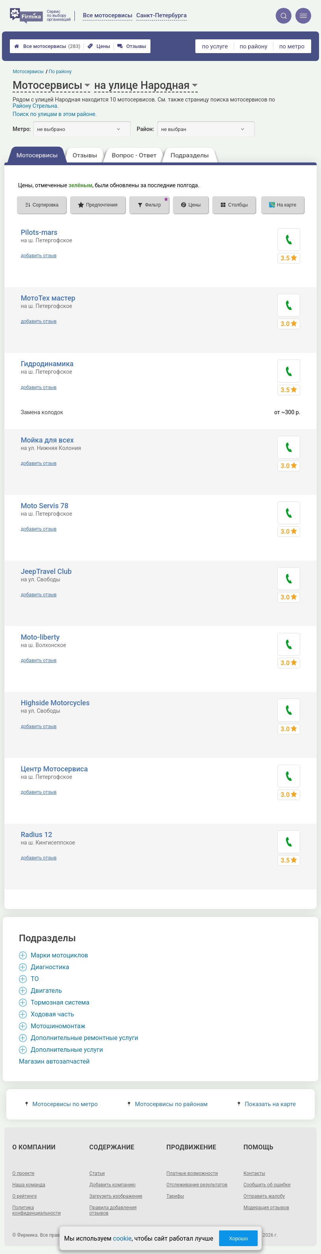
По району (60, 71)
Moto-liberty (40, 637)
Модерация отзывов (266, 1207)
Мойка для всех (47, 440)
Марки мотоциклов (59, 955)
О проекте (23, 1173)
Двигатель (46, 990)
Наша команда (28, 1185)
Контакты (254, 1173)
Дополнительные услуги (67, 1049)
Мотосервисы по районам (168, 1104)
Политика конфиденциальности (36, 1210)
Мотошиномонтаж (58, 1026)
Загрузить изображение (116, 1196)
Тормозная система (60, 1002)
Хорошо (238, 1238)
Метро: (22, 129)
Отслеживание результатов (197, 1185)
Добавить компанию (112, 1185)
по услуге (215, 46)
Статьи (97, 1173)
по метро (291, 46)
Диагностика (50, 967)
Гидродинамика (47, 364)
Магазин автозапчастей (54, 1061)
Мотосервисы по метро (61, 1104)
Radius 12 (36, 834)
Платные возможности (192, 1173)
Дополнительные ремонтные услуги (84, 1038)
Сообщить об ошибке (266, 1185)
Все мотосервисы (47, 46)
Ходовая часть (52, 1014)
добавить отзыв (39, 255)
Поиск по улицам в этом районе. (55, 114)
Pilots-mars (39, 232)
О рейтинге (24, 1196)
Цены (98, 46)
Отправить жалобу (264, 1196)
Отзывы (131, 46)
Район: (145, 129)
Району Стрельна (35, 106)
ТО (35, 979)
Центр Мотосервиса (54, 769)
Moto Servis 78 (45, 506)
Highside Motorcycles (55, 703)
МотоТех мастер (48, 298)
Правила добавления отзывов (113, 1210)
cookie (122, 1238)
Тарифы (175, 1196)
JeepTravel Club (46, 571)
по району (253, 46)
